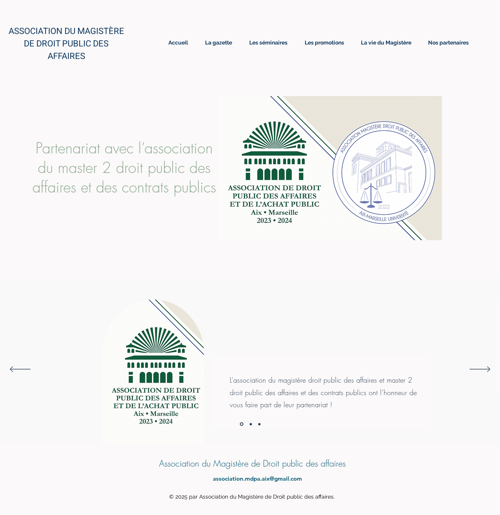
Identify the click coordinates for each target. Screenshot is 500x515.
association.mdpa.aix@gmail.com (257, 478)
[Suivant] (480, 369)
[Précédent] (20, 369)
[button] (330, 168)
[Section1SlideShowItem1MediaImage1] (241, 424)
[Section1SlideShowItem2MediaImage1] (251, 424)
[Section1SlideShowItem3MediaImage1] (259, 424)
